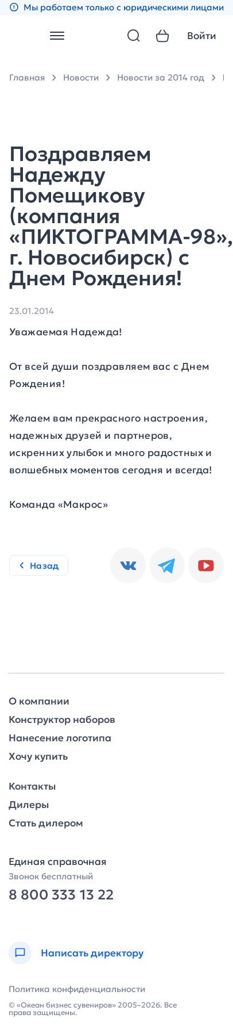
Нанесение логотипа (60, 738)
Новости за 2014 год (160, 77)
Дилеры (29, 805)
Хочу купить (38, 756)
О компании (39, 701)
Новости (81, 77)
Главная (27, 77)
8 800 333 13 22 (61, 895)
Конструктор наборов (62, 720)
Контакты (32, 786)
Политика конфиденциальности (77, 988)
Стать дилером (46, 823)
